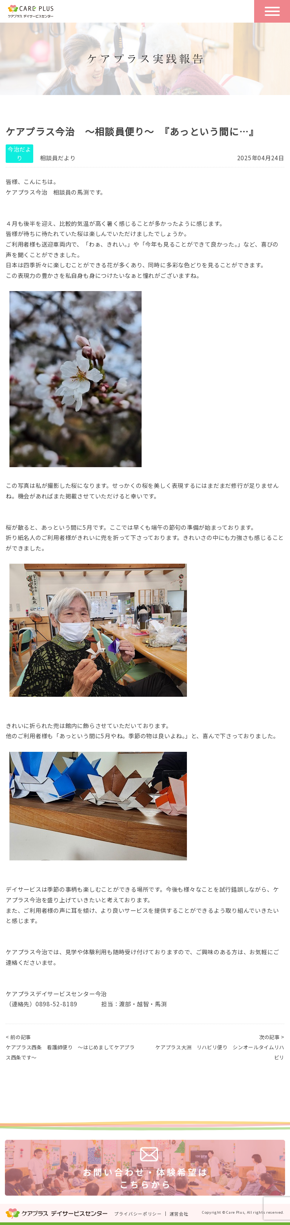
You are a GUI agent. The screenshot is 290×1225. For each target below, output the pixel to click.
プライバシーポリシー (138, 1214)
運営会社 (179, 1214)
